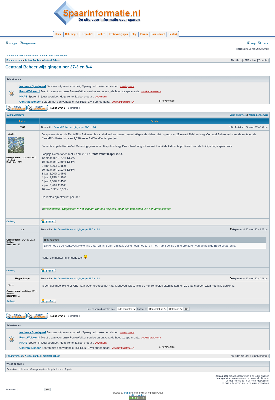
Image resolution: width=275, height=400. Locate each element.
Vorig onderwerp (238, 115)
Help (251, 43)
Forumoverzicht (14, 60)
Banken (101, 34)
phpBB (127, 393)
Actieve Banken (33, 60)
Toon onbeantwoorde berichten (21, 55)
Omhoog (10, 221)
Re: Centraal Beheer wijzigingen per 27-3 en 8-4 (77, 229)
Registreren (27, 43)
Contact (172, 34)
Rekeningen (71, 34)
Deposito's (87, 34)
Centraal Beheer (51, 60)
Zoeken (263, 43)
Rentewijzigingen (118, 34)
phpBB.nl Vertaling (137, 395)
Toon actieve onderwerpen (53, 55)
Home (58, 34)
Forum (144, 34)
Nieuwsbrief (158, 34)
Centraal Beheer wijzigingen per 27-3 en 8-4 (48, 67)
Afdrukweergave (15, 115)
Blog (133, 34)
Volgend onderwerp (259, 115)
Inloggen (12, 43)
